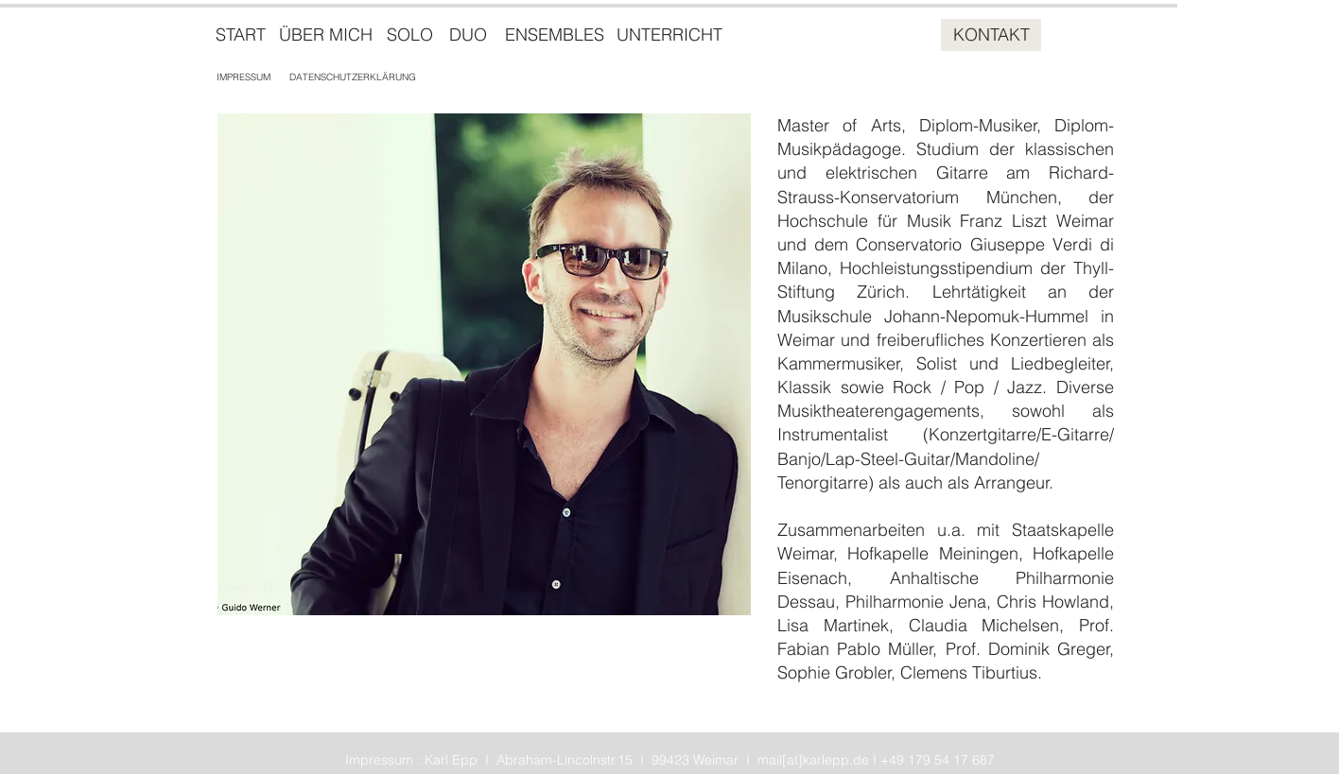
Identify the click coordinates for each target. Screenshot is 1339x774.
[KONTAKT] (991, 35)
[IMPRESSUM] (243, 77)
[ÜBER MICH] (325, 35)
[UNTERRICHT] (669, 35)
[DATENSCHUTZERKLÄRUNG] (353, 77)
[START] (240, 35)
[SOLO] (410, 35)
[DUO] (468, 35)
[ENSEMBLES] (554, 35)
